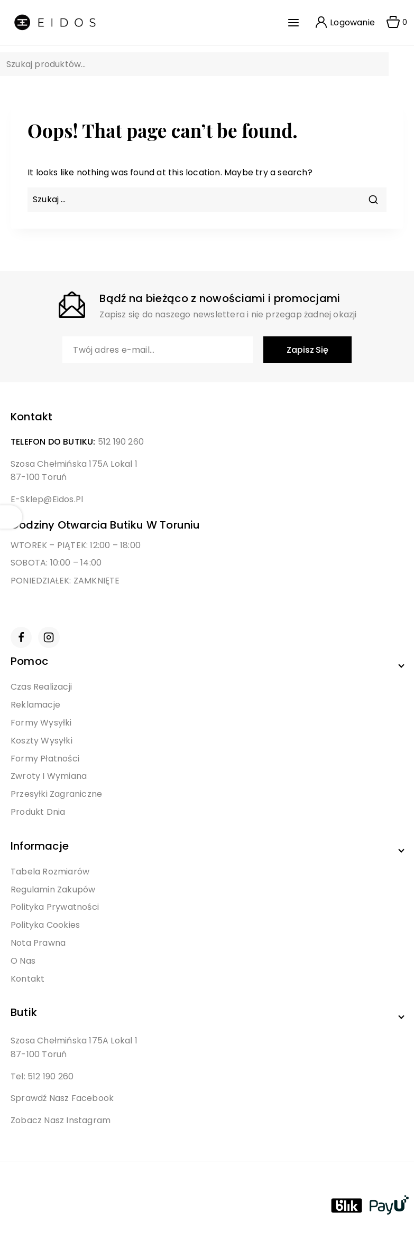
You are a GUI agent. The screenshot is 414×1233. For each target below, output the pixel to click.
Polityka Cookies (45, 925)
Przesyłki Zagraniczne (56, 794)
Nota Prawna (38, 943)
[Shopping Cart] (393, 23)
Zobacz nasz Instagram (61, 1120)
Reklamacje (35, 705)
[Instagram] (48, 637)
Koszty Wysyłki (41, 741)
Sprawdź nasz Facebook (62, 1098)
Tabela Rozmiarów (50, 871)
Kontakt (27, 979)
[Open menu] (296, 22)
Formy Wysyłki (41, 723)
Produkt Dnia (38, 812)
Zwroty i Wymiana (49, 776)
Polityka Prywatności (55, 907)
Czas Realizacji (41, 687)
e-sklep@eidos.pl (47, 499)
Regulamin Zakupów (53, 889)
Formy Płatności (45, 758)
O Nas (23, 961)
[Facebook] (21, 637)
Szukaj (373, 65)
